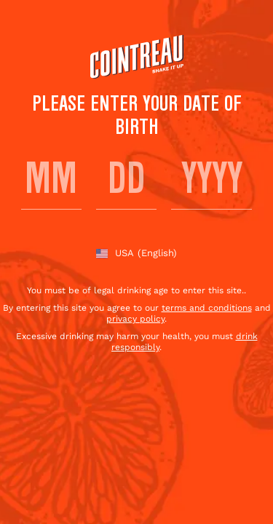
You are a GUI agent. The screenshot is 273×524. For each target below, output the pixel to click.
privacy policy (135, 319)
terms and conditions (207, 308)
